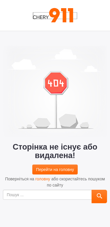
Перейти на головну (55, 169)
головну (42, 179)
